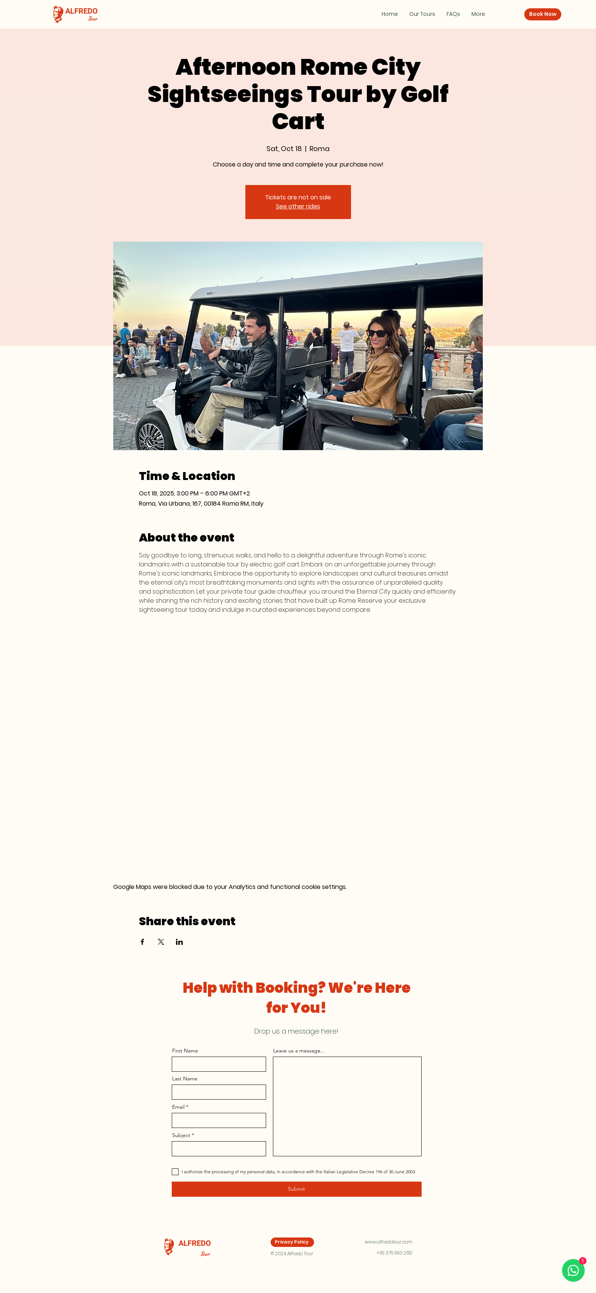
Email (178, 1106)
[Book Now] (542, 14)
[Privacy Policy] (292, 1242)
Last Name (184, 1078)
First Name (185, 1050)
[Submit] (297, 1189)
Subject (181, 1135)
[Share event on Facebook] (142, 942)
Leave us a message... (299, 1050)
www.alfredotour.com (389, 1242)
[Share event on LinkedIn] (179, 942)
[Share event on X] (161, 942)
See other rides (298, 206)
